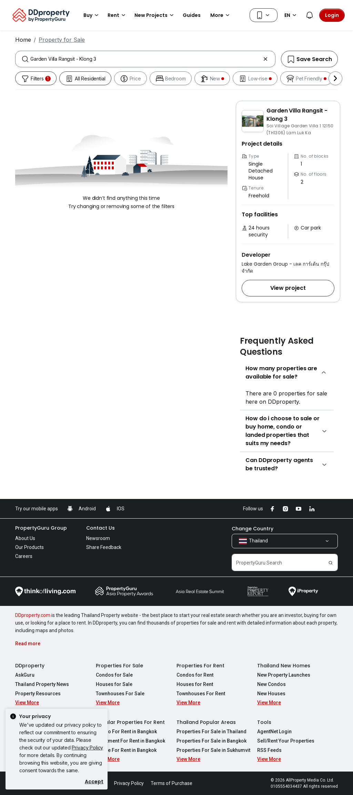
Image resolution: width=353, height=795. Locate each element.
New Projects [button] (155, 15)
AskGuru (24, 675)
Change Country (252, 528)
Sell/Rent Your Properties (285, 741)
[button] (288, 288)
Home (23, 39)
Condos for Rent (194, 675)
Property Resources (38, 693)
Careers (23, 556)
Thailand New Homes (283, 665)
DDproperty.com (32, 615)
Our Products (29, 547)
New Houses (271, 693)
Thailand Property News (42, 684)
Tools (264, 722)
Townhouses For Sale (120, 693)
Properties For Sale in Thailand (211, 731)
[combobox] (145, 59)
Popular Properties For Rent (130, 722)
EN (291, 15)
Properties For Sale (119, 665)
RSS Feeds (269, 750)
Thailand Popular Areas (206, 722)
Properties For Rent (200, 665)
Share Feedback (103, 547)
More (221, 15)
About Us (25, 538)
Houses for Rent (194, 684)
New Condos (271, 684)
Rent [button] (118, 15)
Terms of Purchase (171, 783)
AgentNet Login (274, 731)
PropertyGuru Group (41, 527)
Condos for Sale (114, 675)
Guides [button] (192, 15)
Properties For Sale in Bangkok (211, 741)
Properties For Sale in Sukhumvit (213, 750)
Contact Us (100, 527)
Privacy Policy (87, 747)
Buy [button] (92, 15)
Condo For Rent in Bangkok (126, 731)
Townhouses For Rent (200, 693)
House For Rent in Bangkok (126, 750)
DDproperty (29, 665)
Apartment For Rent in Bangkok (130, 741)
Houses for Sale (114, 684)
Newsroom (98, 538)
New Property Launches (283, 675)
